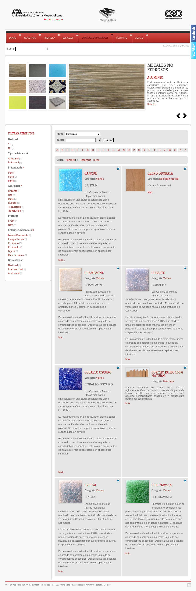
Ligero (13, 251)
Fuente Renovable (19, 235)
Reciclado (15, 243)
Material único (17, 255)
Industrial (15, 162)
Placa (12, 176)
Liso (11, 194)
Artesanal (14, 158)
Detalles (151, 104)
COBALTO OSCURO (98, 372)
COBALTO (158, 273)
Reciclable (15, 247)
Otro (12, 225)
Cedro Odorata (160, 173)
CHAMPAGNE (94, 273)
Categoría (85, 159)
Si (10, 144)
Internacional (17, 269)
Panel (12, 172)
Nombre (70, 159)
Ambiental (15, 273)
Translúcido (16, 210)
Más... (61, 259)
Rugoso (14, 202)
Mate (12, 198)
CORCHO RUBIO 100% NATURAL (167, 374)
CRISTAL (90, 485)
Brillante (14, 190)
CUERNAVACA (161, 485)
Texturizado (16, 206)
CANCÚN (90, 173)
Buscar (11, 48)
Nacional (14, 265)
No (11, 148)
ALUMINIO (155, 77)
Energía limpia (17, 239)
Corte (12, 221)
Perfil (12, 180)
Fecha (96, 159)
